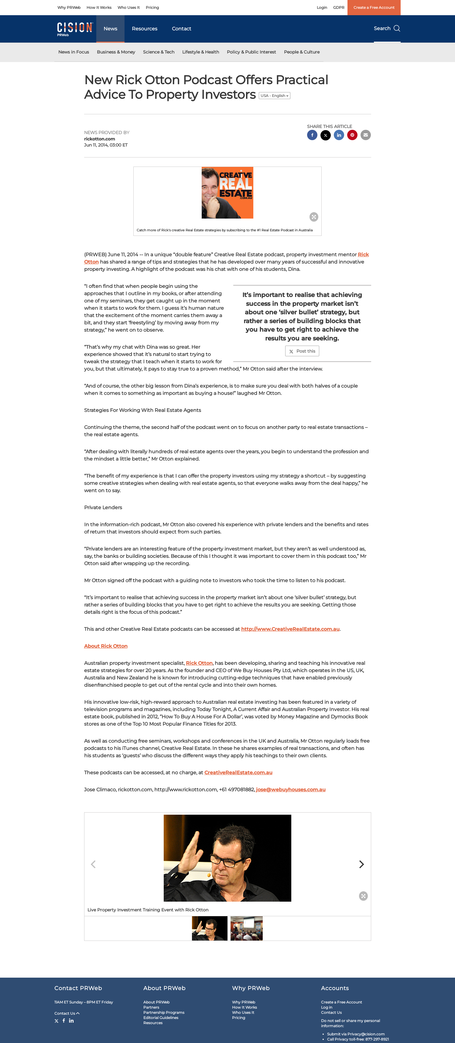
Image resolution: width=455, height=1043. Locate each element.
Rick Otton (199, 663)
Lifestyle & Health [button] (200, 52)
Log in (326, 1007)
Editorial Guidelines (160, 1017)
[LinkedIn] (71, 1020)
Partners (151, 1007)
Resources (144, 29)
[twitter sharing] (325, 136)
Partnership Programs (163, 1012)
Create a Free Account (374, 7)
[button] (227, 193)
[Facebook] (64, 1020)
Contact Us (67, 1013)
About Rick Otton (106, 646)
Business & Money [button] (116, 52)
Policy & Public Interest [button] (251, 52)
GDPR (338, 7)
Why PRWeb (68, 7)
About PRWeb (156, 1002)
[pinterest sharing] (352, 136)
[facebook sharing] (312, 136)
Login (322, 7)
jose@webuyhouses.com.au (291, 790)
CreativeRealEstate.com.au (238, 772)
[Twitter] (57, 1020)
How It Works (99, 7)
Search (387, 28)
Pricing (152, 7)
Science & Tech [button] (158, 52)
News (110, 29)
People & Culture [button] (302, 52)
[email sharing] (366, 136)
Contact (181, 29)
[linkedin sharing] (339, 136)
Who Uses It (129, 7)
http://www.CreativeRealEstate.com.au (290, 629)
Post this (302, 351)
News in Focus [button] (73, 52)
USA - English (275, 95)
